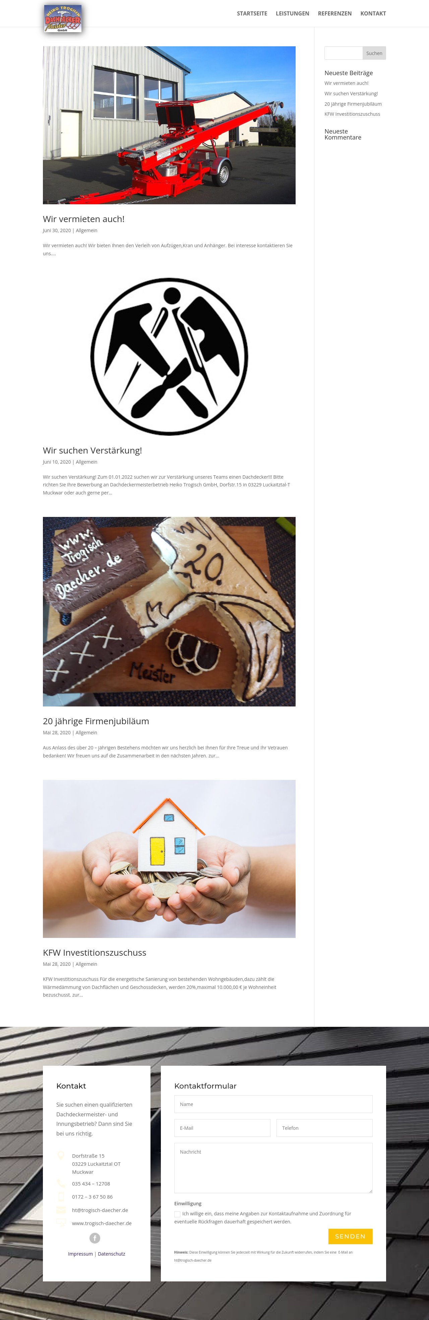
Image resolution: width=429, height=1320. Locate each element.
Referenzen (335, 14)
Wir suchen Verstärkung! (92, 450)
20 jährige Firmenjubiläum (96, 721)
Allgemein (86, 230)
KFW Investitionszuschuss (94, 952)
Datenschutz (111, 1254)
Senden (350, 1236)
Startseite (252, 14)
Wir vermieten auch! (84, 219)
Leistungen (292, 14)
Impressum (80, 1254)
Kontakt (373, 14)
